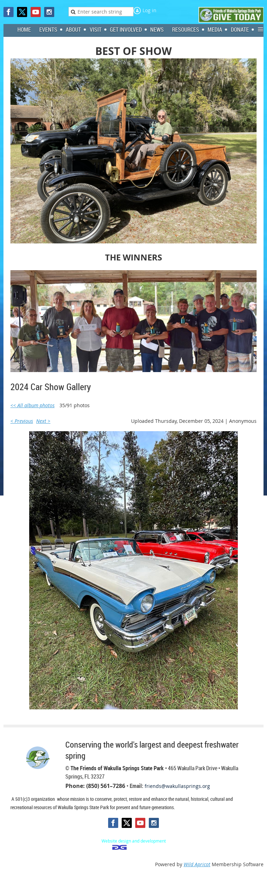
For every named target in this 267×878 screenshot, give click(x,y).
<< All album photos (32, 405)
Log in (149, 10)
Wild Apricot (197, 864)
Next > (43, 421)
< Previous (21, 421)
